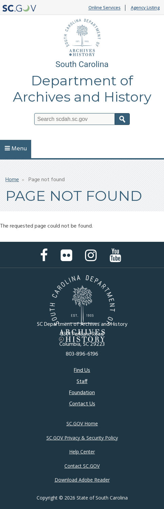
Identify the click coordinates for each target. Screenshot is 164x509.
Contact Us (82, 404)
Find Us (82, 370)
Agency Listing (145, 8)
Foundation (82, 392)
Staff (82, 381)
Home (12, 179)
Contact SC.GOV (82, 466)
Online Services (104, 8)
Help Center (82, 451)
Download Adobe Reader (82, 479)
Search (122, 119)
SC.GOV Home (82, 423)
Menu (16, 149)
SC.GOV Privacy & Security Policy (82, 437)
